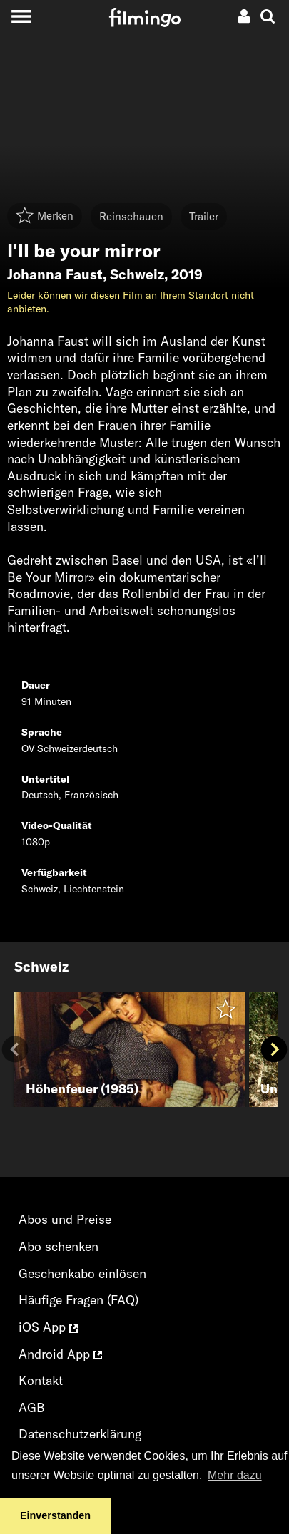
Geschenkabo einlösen (82, 1273)
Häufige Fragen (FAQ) (78, 1300)
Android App (60, 1354)
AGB (32, 1407)
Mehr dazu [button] (235, 1475)
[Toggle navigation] (21, 16)
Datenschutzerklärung (80, 1434)
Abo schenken (58, 1246)
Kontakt (41, 1380)
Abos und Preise (65, 1219)
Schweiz (137, 274)
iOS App (48, 1327)
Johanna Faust (55, 274)
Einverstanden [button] (55, 1515)
